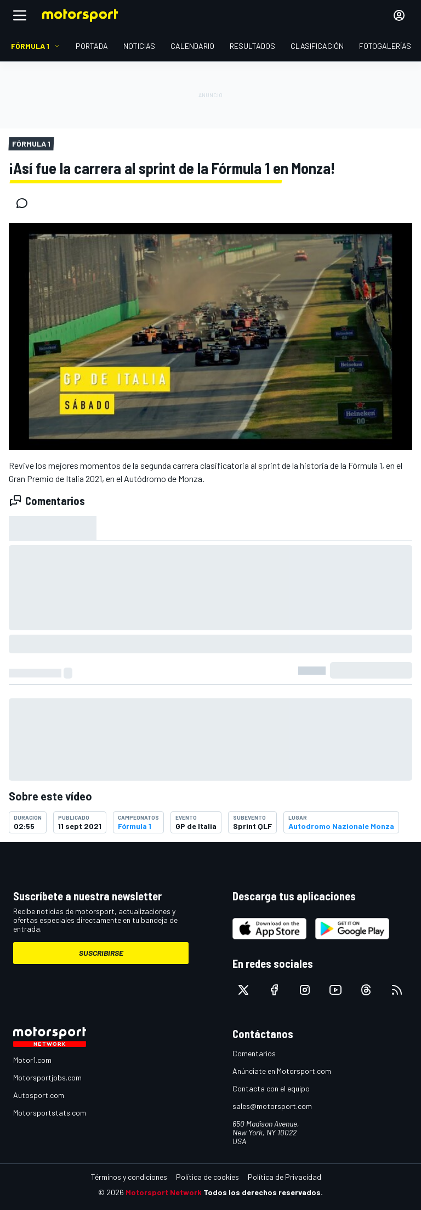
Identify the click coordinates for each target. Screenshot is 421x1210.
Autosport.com (38, 1095)
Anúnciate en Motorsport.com (281, 1070)
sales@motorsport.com (272, 1106)
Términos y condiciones (129, 1176)
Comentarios (254, 1053)
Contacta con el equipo (271, 1088)
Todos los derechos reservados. (263, 1192)
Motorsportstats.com (49, 1112)
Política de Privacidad (284, 1176)
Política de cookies (207, 1176)
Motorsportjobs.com (47, 1077)
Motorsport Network (164, 1192)
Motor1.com (32, 1060)
